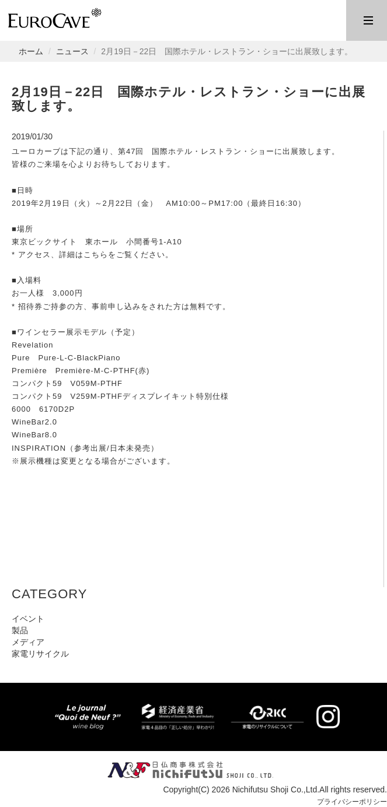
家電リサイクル (40, 653)
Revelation (32, 345)
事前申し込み (116, 306)
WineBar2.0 (34, 421)
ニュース (72, 51)
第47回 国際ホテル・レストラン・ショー (196, 151)
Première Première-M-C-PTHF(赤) (80, 370)
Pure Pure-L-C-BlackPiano (66, 357)
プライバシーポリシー (346, 801)
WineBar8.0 (34, 434)
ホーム (31, 51)
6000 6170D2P (43, 409)
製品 (20, 630)
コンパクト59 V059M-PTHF (67, 383)
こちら (95, 254)
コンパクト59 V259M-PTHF (67, 396)
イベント (28, 618)
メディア (28, 642)
